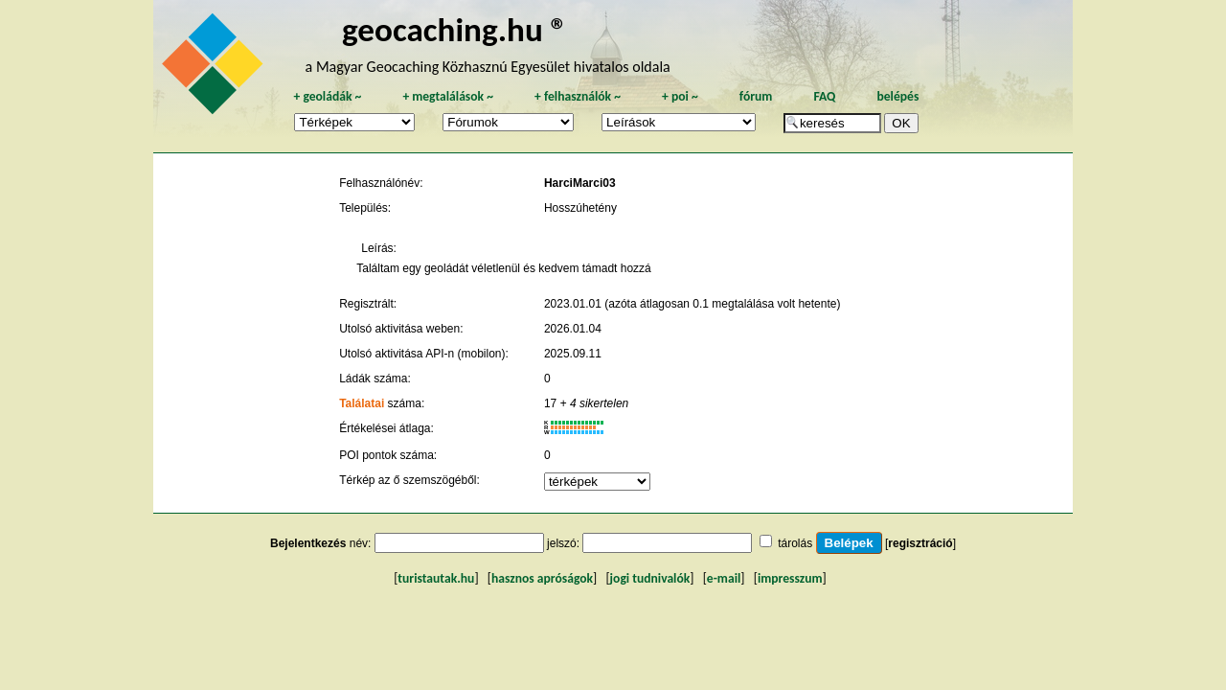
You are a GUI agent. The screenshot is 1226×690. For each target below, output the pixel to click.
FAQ (824, 96)
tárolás (795, 543)
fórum (756, 96)
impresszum (790, 578)
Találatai (361, 403)
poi (680, 96)
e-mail (723, 578)
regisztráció (920, 543)
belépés (897, 96)
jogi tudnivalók (650, 578)
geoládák (327, 96)
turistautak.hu (435, 578)
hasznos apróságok (542, 578)
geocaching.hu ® (455, 29)
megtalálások (448, 96)
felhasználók (577, 96)
